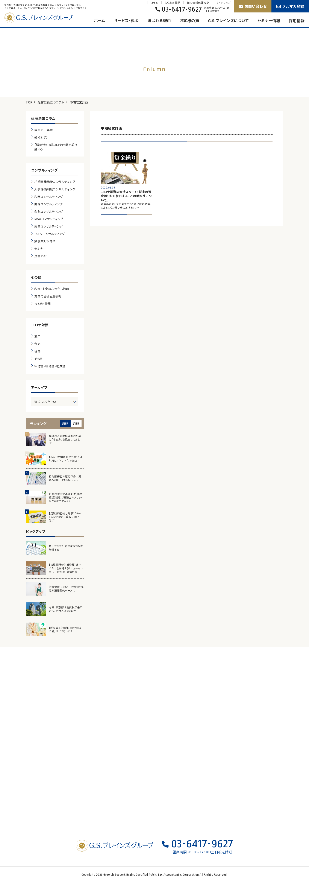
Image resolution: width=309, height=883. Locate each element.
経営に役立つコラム (51, 102)
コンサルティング (44, 170)
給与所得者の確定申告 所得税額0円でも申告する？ (65, 478)
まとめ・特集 (42, 304)
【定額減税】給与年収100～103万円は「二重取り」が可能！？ (65, 517)
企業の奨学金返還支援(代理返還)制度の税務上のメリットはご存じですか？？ (66, 497)
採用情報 (297, 20)
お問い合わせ (253, 6)
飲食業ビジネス (45, 241)
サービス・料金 (126, 20)
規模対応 (40, 137)
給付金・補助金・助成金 (50, 366)
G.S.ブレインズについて (228, 20)
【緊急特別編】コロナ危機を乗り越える (55, 147)
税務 (37, 351)
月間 (76, 423)
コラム (154, 2)
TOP (29, 102)
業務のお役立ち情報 (48, 296)
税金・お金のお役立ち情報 (51, 289)
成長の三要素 (43, 130)
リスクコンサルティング (49, 234)
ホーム (99, 20)
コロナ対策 (40, 325)
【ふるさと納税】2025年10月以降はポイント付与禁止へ (65, 458)
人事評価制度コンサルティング (54, 189)
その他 (36, 277)
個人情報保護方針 (198, 2)
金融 (37, 344)
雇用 (37, 336)
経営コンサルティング (48, 226)
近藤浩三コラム (43, 118)
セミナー (40, 249)
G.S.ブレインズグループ (43, 17)
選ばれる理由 (159, 20)
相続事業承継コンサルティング (54, 182)
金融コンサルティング (48, 212)
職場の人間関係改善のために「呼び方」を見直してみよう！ (65, 439)
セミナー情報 (269, 20)
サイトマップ (223, 2)
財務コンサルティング (48, 204)
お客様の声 (189, 20)
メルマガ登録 (290, 6)
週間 (65, 423)
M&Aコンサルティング (48, 219)
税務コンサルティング (48, 197)
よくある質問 (172, 2)
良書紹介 (40, 256)
